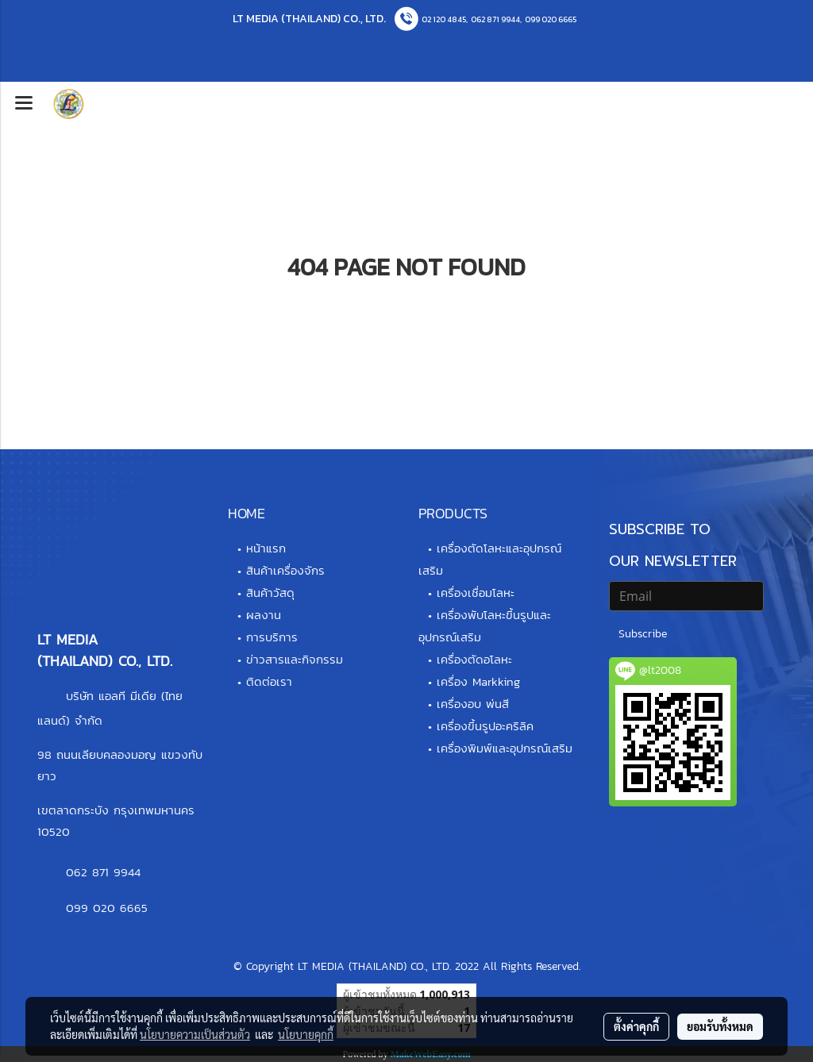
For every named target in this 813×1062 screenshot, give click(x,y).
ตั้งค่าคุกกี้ (636, 1026)
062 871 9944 (495, 19)
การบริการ (272, 637)
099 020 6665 (550, 19)
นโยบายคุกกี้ (305, 1034)
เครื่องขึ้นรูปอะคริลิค (485, 726)
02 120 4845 (444, 19)
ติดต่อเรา (269, 681)
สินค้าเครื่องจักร (285, 570)
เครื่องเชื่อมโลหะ (475, 592)
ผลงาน (263, 615)
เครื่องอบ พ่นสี (473, 704)
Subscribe (642, 633)
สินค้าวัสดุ (270, 592)
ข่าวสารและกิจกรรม (294, 659)
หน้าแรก (266, 548)
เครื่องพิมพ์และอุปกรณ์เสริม (504, 748)
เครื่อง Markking (478, 681)
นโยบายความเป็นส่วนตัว (195, 1034)
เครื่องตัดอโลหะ (474, 659)
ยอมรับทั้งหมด (720, 1026)
